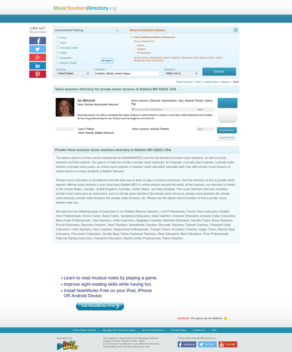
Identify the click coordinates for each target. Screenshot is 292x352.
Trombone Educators (108, 234)
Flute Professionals (215, 229)
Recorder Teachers (171, 220)
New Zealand (165, 185)
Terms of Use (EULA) (153, 326)
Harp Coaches (102, 225)
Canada (89, 185)
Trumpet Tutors (160, 225)
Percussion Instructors (86, 229)
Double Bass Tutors (116, 229)
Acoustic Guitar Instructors (217, 211)
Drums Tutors (92, 211)
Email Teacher (226, 129)
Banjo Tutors (110, 211)
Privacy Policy (178, 326)
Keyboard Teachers (143, 229)
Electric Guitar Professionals (142, 234)
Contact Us (199, 326)
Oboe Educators (168, 229)
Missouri (225, 82)
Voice (198, 82)
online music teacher (114, 162)
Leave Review (226, 134)
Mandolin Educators (176, 216)
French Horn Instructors (202, 207)
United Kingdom (106, 185)
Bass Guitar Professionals (73, 216)
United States (211, 82)
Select (108, 60)
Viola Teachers (161, 211)
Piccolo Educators (68, 220)
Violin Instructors (124, 216)
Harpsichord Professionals (130, 225)
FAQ (214, 326)
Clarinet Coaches (196, 220)
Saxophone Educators (135, 211)
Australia (124, 185)
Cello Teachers (81, 225)
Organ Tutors (207, 225)
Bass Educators (191, 229)
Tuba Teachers (101, 216)
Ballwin (99, 132)
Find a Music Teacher (84, 326)
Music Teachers (184, 82)
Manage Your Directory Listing (119, 326)
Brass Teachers (222, 216)
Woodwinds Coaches (143, 220)
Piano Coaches (172, 234)
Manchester (101, 105)
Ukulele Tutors (200, 216)
